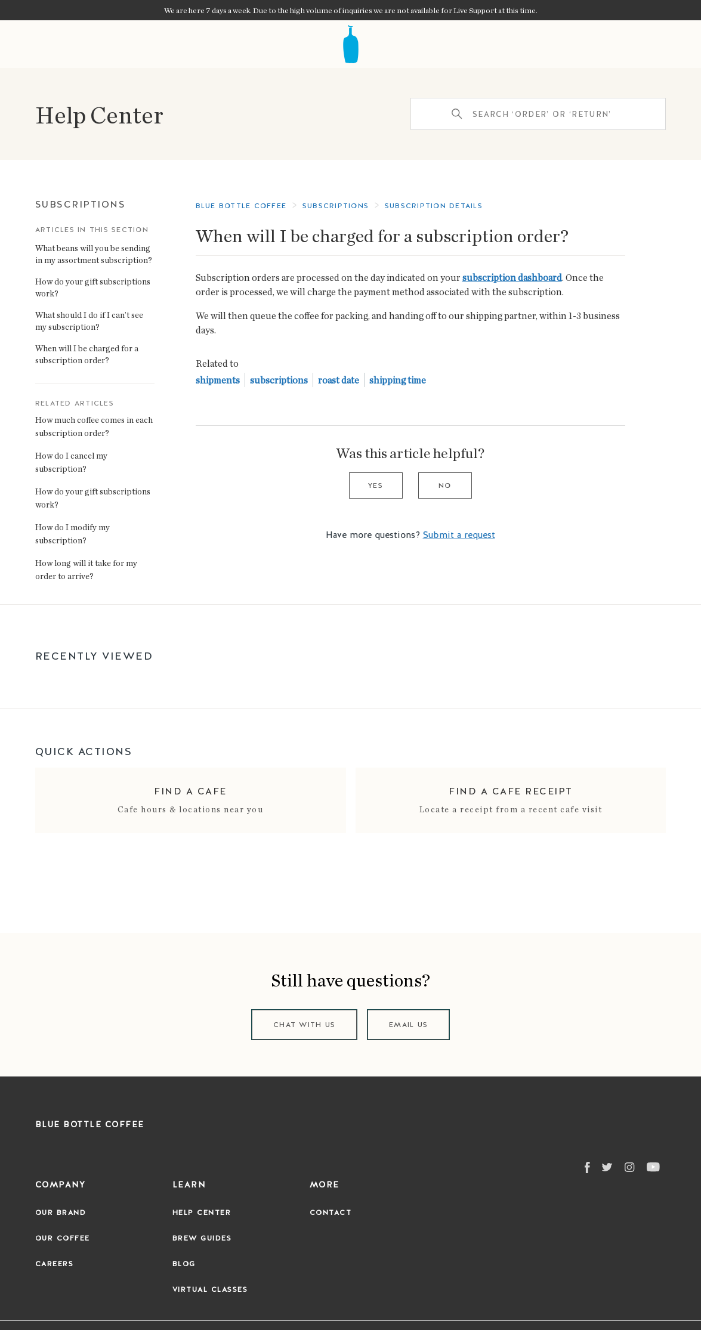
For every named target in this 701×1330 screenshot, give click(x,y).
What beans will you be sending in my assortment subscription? (93, 253)
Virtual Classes (210, 1289)
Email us (408, 1024)
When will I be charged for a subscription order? (86, 354)
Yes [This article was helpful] (375, 485)
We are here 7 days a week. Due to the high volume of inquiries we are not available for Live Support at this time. (351, 10)
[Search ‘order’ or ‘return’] (538, 114)
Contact (331, 1212)
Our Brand (61, 1212)
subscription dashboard (512, 277)
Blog (184, 1264)
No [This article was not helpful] (445, 485)
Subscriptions (80, 204)
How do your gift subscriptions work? (92, 287)
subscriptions (279, 379)
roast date (338, 379)
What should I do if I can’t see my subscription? (89, 320)
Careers (54, 1264)
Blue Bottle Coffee (241, 206)
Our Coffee (62, 1238)
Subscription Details (434, 206)
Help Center (99, 114)
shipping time (397, 379)
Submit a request (459, 535)
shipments (218, 379)
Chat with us (304, 1024)
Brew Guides (202, 1238)
